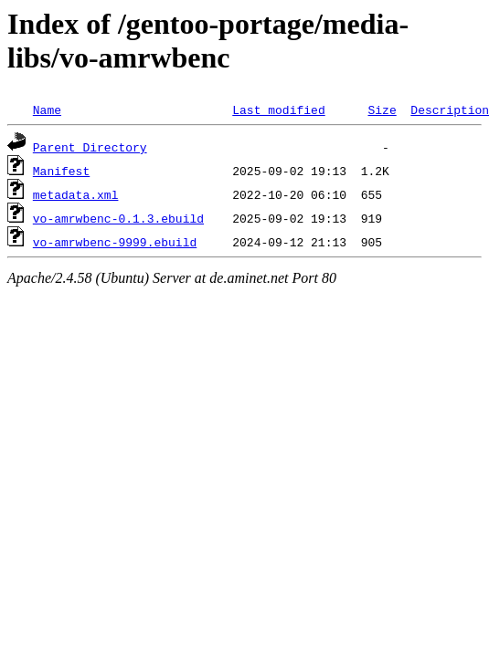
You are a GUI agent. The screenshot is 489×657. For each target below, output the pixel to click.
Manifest (61, 170)
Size (381, 109)
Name (47, 109)
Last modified (278, 109)
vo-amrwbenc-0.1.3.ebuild (118, 218)
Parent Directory (90, 147)
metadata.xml (76, 194)
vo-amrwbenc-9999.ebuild (115, 242)
